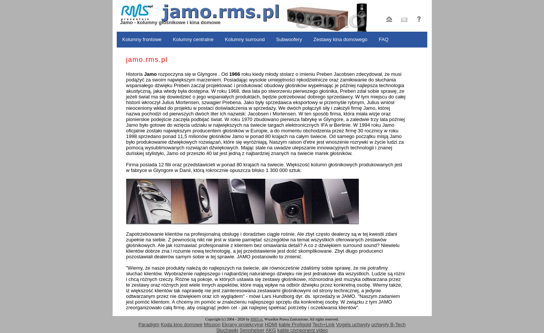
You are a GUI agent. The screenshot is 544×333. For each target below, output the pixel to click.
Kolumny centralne (193, 39)
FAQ (383, 39)
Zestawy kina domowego (340, 39)
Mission (212, 324)
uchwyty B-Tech (388, 324)
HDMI (271, 324)
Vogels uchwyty (353, 324)
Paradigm (148, 324)
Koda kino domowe (181, 324)
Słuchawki (227, 330)
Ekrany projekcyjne (242, 324)
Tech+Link (323, 324)
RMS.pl (256, 319)
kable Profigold (295, 324)
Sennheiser (252, 330)
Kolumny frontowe (142, 39)
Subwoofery (289, 39)
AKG (271, 330)
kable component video (302, 330)
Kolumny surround (245, 39)
